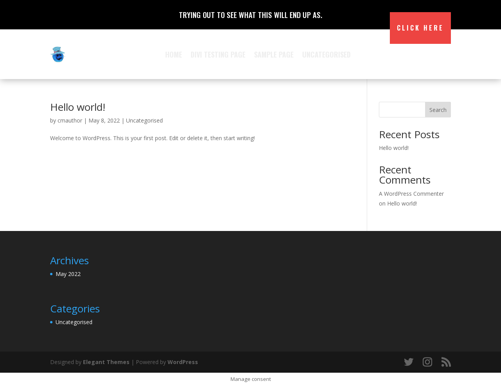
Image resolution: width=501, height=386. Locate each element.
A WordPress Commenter (411, 193)
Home (173, 54)
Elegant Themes (106, 362)
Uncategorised (326, 54)
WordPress (183, 362)
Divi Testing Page (218, 54)
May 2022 (68, 274)
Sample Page (274, 54)
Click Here (420, 27)
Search (438, 110)
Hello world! (77, 107)
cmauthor (70, 120)
